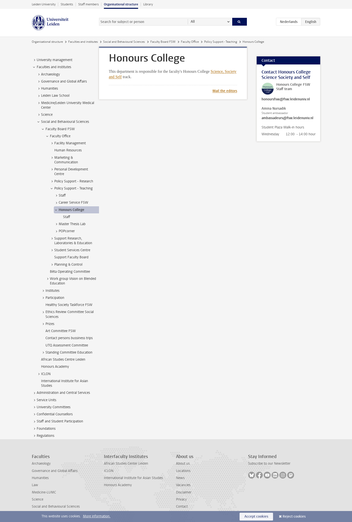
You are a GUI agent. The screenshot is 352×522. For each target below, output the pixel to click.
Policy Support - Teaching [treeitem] (71, 188)
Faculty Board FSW (163, 42)
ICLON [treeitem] (43, 374)
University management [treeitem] (52, 60)
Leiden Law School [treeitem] (52, 95)
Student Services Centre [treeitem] (70, 250)
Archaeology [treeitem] (48, 74)
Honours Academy (118, 485)
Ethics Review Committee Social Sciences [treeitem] (67, 314)
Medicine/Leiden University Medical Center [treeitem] (65, 105)
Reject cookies (294, 516)
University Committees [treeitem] (51, 407)
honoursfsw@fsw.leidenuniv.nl (286, 99)
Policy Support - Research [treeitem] (71, 181)
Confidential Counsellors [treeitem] (52, 414)
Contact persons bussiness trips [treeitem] (69, 338)
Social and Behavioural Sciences (124, 42)
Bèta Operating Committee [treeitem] (70, 271)
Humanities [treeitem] (47, 88)
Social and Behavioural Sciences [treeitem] (62, 121)
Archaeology (41, 463)
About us (183, 463)
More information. (96, 516)
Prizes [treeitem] (47, 324)
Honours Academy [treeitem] (55, 366)
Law (35, 485)
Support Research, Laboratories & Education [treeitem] (71, 240)
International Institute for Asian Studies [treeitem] (64, 383)
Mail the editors (224, 91)
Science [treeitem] (44, 114)
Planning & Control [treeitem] (66, 264)
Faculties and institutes (83, 42)
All (193, 21)
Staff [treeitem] (60, 195)
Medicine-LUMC (44, 492)
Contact (182, 506)
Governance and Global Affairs (54, 471)
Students (67, 4)
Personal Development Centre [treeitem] (69, 171)
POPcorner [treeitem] (64, 231)
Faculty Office (190, 42)
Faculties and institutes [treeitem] (51, 67)
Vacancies (183, 485)
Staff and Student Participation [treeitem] (57, 421)
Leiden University (43, 4)
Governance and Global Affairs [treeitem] (61, 81)
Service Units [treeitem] (44, 400)
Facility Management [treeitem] (68, 143)
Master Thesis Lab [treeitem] (70, 224)
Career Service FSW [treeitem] (71, 202)
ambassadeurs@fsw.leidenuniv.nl (287, 118)
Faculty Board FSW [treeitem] (58, 129)
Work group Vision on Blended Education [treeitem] (70, 281)
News (180, 478)
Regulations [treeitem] (43, 435)
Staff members (88, 4)
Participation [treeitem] (52, 297)
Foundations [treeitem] (43, 428)
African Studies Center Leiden (126, 463)
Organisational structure (121, 4)
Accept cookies (256, 516)
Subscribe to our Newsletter (269, 463)
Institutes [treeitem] (50, 290)
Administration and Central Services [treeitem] (61, 392)
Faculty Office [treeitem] (57, 136)
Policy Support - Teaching (220, 42)
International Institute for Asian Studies (133, 478)
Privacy (181, 499)
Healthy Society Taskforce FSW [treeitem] (68, 305)
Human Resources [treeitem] (68, 150)
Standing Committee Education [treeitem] (66, 352)
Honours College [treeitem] (69, 210)
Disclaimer (183, 492)
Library (148, 4)
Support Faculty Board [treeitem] (71, 257)
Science (37, 499)
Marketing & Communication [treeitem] (64, 160)
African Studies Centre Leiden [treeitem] (63, 359)
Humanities (40, 478)
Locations (183, 471)
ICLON (108, 471)
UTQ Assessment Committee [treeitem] (66, 345)
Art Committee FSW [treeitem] (60, 331)
